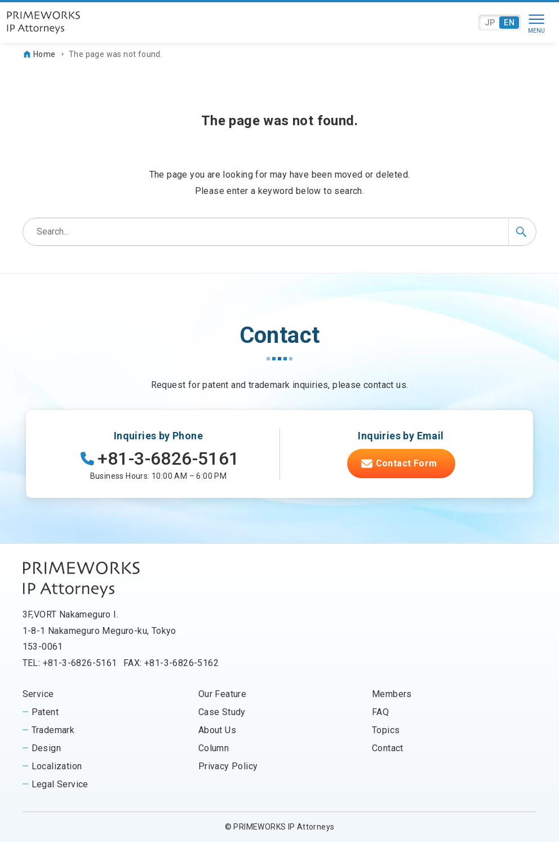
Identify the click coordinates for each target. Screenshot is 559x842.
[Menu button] (536, 22)
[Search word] (280, 232)
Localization (57, 766)
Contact (387, 748)
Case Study (222, 712)
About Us (217, 730)
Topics (386, 730)
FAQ (380, 712)
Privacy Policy (228, 766)
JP (490, 22)
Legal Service (60, 784)
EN (509, 22)
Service (38, 694)
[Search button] (522, 232)
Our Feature (222, 694)
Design (46, 748)
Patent (45, 712)
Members (392, 694)
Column (213, 748)
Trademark (53, 730)
